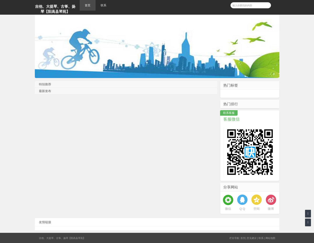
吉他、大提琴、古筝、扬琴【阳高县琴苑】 (55, 9)
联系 (103, 5)
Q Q (242, 208)
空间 (256, 208)
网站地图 (270, 238)
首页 (87, 5)
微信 (228, 208)
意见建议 (252, 238)
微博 (271, 208)
